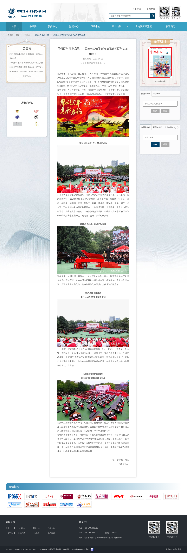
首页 (14, 26)
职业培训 (116, 26)
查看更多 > (27, 76)
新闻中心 (52, 26)
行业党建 (27, 35)
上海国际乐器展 (143, 26)
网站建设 (169, 549)
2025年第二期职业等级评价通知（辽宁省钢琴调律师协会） (27, 67)
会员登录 (151, 9)
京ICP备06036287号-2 (80, 549)
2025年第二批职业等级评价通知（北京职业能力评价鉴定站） (27, 54)
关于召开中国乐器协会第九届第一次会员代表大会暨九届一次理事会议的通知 (27, 63)
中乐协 (33, 26)
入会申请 (137, 9)
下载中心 (95, 26)
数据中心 (74, 26)
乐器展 (36, 533)
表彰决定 (13, 58)
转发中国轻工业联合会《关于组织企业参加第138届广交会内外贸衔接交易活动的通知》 (27, 71)
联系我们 (170, 26)
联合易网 (177, 549)
